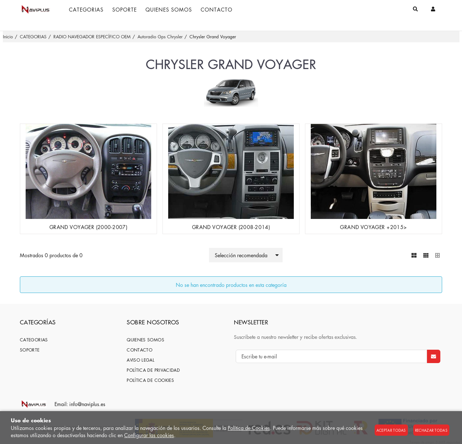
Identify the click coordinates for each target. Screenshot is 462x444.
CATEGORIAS (34, 339)
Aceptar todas (391, 430)
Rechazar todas (431, 430)
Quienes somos (145, 339)
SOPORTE (30, 349)
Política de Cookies (249, 427)
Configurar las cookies (149, 435)
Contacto (139, 349)
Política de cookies (150, 380)
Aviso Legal (140, 360)
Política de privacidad (153, 370)
